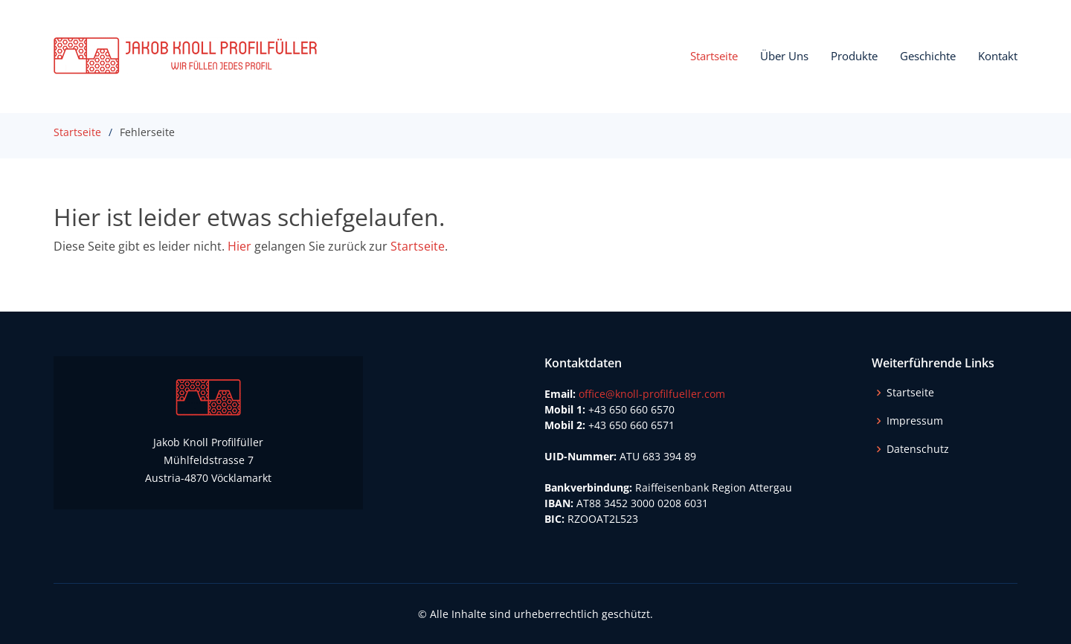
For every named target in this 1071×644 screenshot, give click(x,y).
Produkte (854, 55)
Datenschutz (918, 449)
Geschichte (928, 55)
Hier (239, 246)
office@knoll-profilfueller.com (652, 394)
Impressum (915, 421)
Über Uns (784, 55)
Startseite (714, 55)
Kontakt (997, 55)
